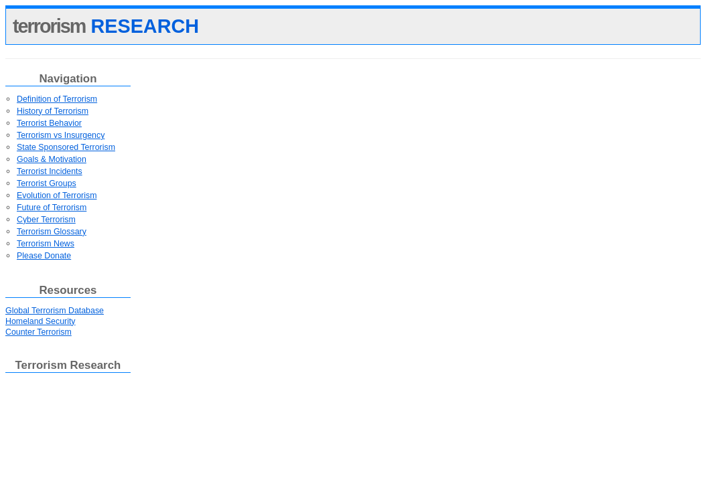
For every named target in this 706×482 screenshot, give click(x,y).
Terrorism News (45, 243)
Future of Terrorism (51, 207)
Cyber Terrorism (46, 219)
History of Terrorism (52, 111)
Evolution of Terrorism (56, 195)
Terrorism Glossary (51, 231)
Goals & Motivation (51, 159)
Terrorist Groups (46, 183)
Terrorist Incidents (49, 171)
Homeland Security (40, 321)
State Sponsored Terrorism (66, 147)
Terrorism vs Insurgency (60, 135)
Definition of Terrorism (57, 99)
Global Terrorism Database (54, 310)
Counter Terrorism (38, 332)
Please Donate (44, 255)
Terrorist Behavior (49, 123)
